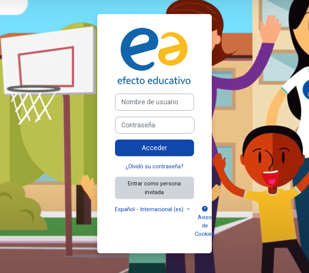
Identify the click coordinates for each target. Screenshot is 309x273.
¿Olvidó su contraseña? (154, 166)
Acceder (154, 148)
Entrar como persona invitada (154, 187)
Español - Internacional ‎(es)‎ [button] (150, 209)
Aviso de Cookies (205, 222)
